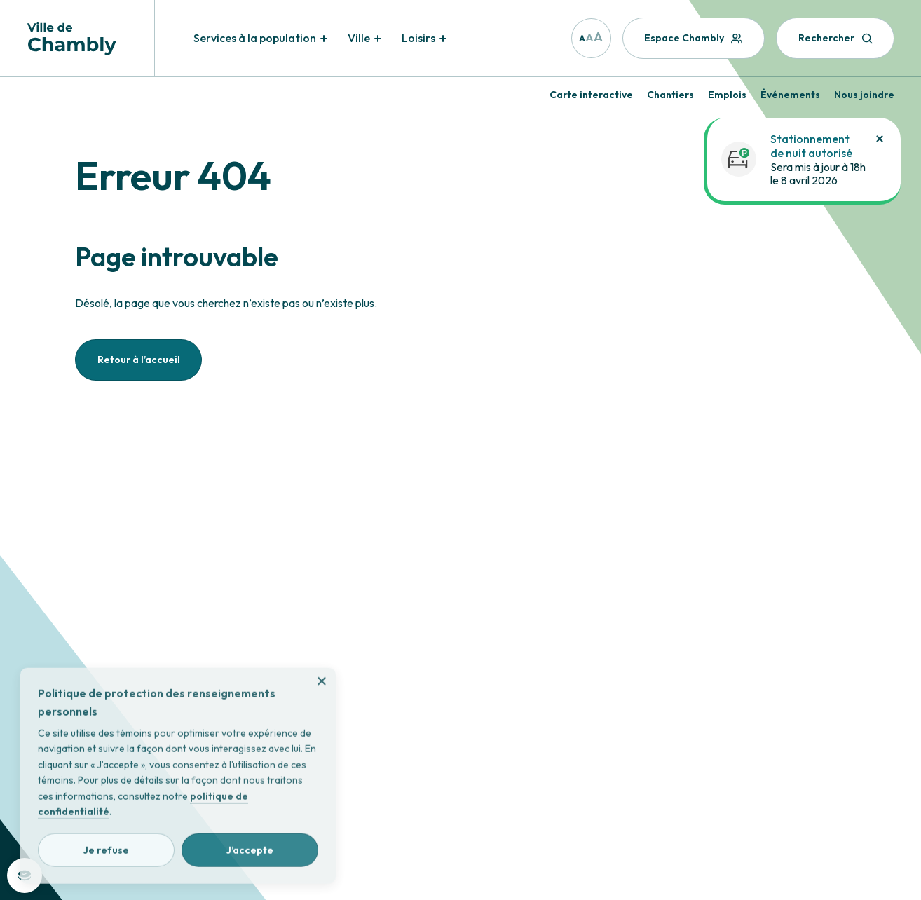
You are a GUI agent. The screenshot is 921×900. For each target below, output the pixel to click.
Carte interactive (591, 94)
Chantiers (670, 94)
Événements (790, 94)
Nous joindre (864, 94)
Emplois (727, 94)
